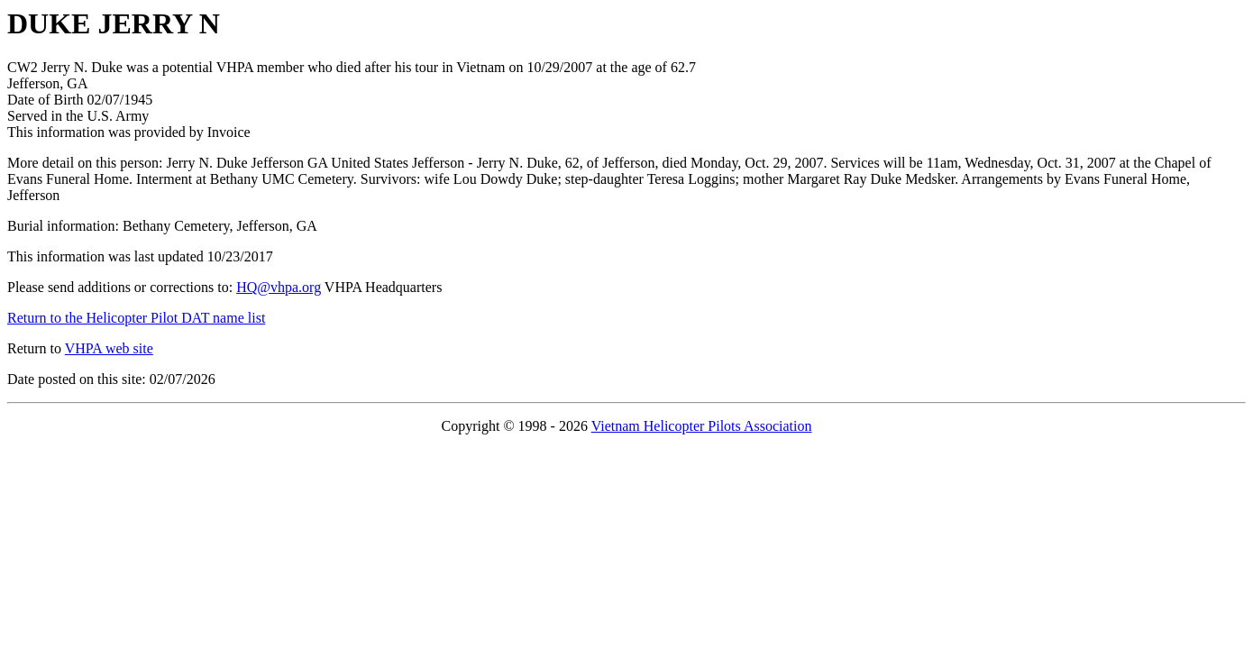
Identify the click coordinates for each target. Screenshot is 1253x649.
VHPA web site (109, 348)
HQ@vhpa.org (278, 287)
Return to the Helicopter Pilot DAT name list (136, 317)
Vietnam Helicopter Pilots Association (701, 426)
